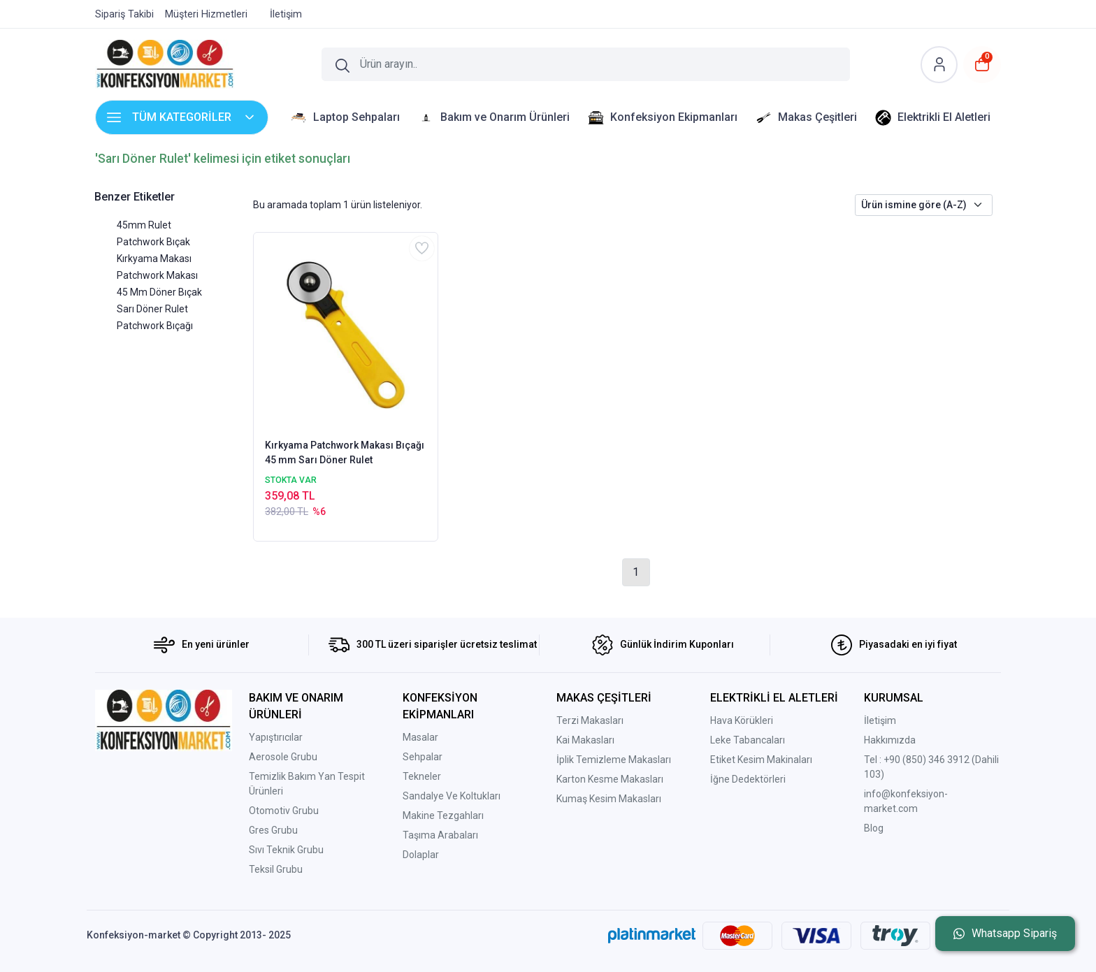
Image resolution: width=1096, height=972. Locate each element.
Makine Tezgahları (443, 815)
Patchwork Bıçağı (155, 325)
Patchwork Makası (157, 275)
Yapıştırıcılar (276, 737)
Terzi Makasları (589, 720)
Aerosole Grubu (283, 756)
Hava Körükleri (741, 720)
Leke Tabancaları (747, 740)
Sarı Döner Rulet (152, 308)
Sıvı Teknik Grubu (286, 849)
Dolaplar (421, 854)
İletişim (880, 720)
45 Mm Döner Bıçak (159, 292)
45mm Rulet (144, 225)
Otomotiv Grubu (284, 810)
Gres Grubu (273, 830)
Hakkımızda (890, 740)
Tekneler (422, 776)
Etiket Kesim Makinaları (761, 759)
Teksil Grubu (276, 869)
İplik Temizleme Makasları (613, 759)
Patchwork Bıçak (153, 241)
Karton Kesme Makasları (609, 779)
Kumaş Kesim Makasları (608, 798)
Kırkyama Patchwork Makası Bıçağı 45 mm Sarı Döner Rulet (344, 452)
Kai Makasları (585, 740)
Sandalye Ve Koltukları (451, 795)
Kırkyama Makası (154, 258)
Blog (874, 828)
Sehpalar (422, 756)
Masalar (420, 737)
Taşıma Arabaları (440, 835)
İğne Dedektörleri (748, 779)
